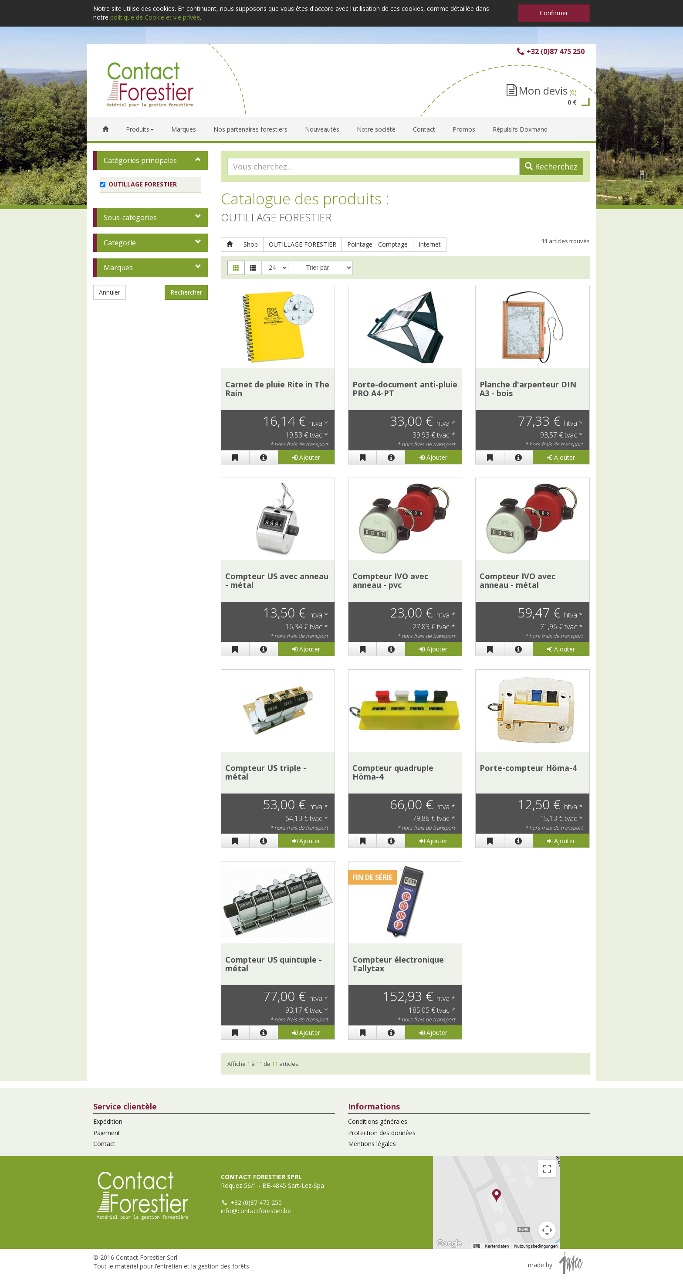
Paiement (106, 1133)
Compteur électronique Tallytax (398, 963)
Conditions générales (377, 1121)
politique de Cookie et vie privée (155, 17)
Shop (250, 244)
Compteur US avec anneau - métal (276, 580)
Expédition (107, 1121)
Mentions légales (372, 1144)
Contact (104, 1144)
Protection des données (382, 1133)
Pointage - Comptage (377, 244)
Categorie (120, 243)
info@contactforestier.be (256, 1211)
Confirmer (554, 13)
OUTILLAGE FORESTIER (302, 244)
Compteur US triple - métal (265, 772)
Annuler (109, 292)
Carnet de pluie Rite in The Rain (277, 388)
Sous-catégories (130, 217)
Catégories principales (140, 160)
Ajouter (306, 457)
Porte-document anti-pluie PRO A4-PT (404, 388)
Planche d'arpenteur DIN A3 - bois (528, 388)
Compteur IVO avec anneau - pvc (390, 580)
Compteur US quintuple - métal (273, 963)
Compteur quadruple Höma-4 (392, 772)
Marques (118, 267)
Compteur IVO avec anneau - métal (517, 580)
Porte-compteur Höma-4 (528, 768)
